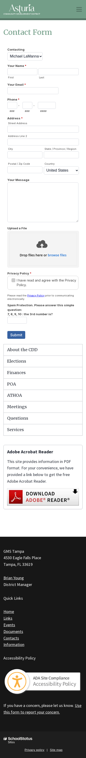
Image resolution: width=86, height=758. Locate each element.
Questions (17, 418)
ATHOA (14, 395)
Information (13, 644)
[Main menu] (79, 9)
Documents (13, 631)
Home (8, 611)
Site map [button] (56, 750)
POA (11, 384)
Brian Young (13, 577)
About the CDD (22, 349)
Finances (16, 372)
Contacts (11, 638)
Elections (16, 361)
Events (9, 624)
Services (15, 429)
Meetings (17, 406)
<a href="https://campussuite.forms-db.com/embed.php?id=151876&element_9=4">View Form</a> (43, 192)
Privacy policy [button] (34, 750)
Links (7, 618)
